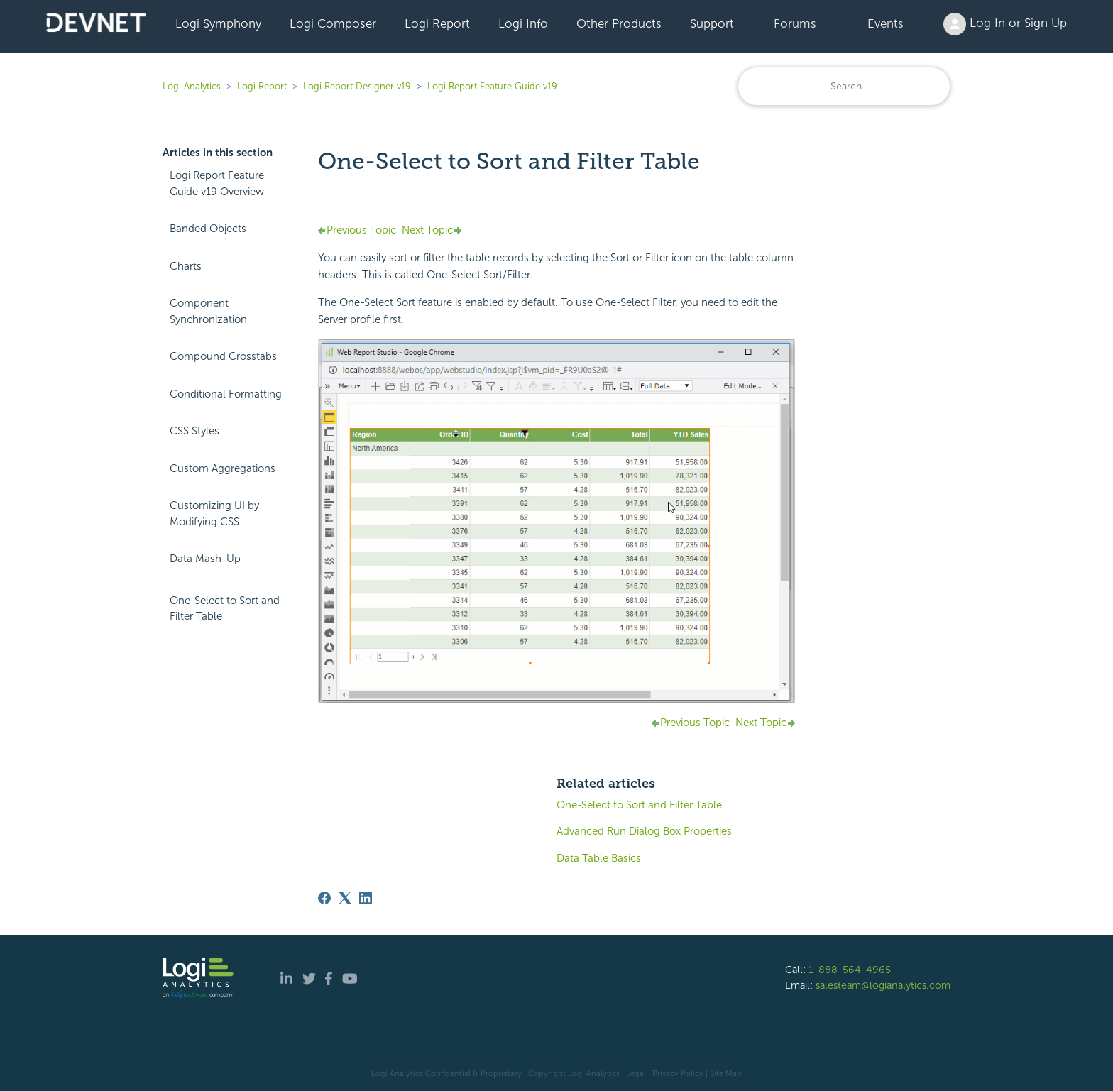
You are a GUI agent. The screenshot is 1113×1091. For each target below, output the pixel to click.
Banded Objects (208, 228)
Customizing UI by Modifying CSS (214, 513)
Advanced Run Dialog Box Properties (644, 831)
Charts (186, 266)
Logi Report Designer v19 (357, 86)
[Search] (844, 86)
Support (712, 23)
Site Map (726, 1073)
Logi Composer (333, 23)
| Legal (634, 1073)
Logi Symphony (218, 23)
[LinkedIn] (365, 898)
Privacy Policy (677, 1073)
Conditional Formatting (226, 394)
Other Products (619, 23)
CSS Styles (194, 430)
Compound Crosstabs (223, 356)
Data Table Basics (598, 858)
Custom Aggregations (222, 468)
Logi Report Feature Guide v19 (492, 86)
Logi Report (437, 23)
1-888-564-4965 (849, 969)
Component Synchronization (208, 311)
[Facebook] (324, 898)
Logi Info (523, 23)
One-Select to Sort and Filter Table (225, 608)
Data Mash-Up (205, 558)
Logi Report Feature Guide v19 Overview (217, 183)
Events (885, 23)
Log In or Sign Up (1005, 24)
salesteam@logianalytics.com (883, 985)
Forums (795, 23)
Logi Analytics (192, 86)
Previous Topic (361, 230)
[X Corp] (345, 898)
